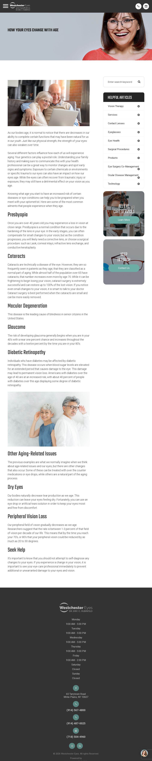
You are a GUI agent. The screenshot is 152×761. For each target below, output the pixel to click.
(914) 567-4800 (76, 715)
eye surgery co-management (117, 169)
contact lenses (117, 123)
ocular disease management (116, 180)
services (113, 115)
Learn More (124, 226)
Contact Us (124, 274)
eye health (114, 141)
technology (114, 190)
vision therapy (116, 106)
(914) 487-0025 (76, 729)
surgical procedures (119, 149)
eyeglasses (114, 132)
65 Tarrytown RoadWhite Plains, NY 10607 (76, 701)
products (113, 158)
